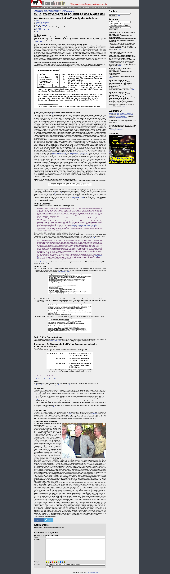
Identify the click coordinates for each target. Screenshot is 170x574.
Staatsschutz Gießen (60, 10)
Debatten (79, 7)
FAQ (97, 572)
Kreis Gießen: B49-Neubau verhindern (120, 113)
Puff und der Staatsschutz (68, 11)
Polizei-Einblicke (48, 10)
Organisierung (54, 7)
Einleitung (38, 21)
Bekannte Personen (54, 11)
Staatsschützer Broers (41, 25)
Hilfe (119, 15)
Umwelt (62, 7)
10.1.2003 (94, 414)
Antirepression (45, 7)
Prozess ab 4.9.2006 (63, 271)
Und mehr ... (38, 28)
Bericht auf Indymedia (64, 385)
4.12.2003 (69, 414)
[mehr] (120, 49)
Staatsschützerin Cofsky (42, 24)
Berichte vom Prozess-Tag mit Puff (46, 379)
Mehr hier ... (39, 41)
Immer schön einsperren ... (42, 22)
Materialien (101, 7)
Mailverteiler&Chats (121, 117)
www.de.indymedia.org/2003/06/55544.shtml (84, 225)
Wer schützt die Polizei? (42, 30)
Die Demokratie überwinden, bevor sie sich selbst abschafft (121, 115)
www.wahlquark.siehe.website (78, 153)
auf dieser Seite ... (55, 407)
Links (36, 31)
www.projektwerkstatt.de (59, 153)
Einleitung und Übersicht (116, 130)
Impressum (92, 572)
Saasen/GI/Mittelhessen (90, 7)
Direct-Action (35, 7)
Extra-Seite (39, 385)
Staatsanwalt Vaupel (78, 197)
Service (108, 7)
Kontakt (88, 572)
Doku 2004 (93, 237)
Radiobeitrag (43, 262)
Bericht (54, 114)
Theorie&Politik (70, 7)
